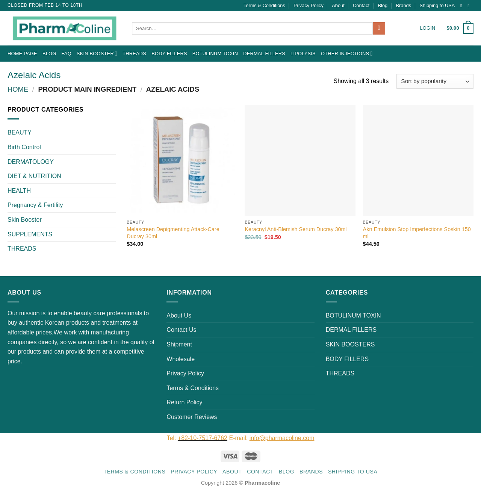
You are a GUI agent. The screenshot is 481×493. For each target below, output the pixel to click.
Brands (403, 5)
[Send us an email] (469, 5)
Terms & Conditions (264, 5)
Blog (383, 5)
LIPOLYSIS (303, 53)
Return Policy (184, 402)
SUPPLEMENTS (30, 234)
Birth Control (24, 147)
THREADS (134, 53)
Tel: (172, 438)
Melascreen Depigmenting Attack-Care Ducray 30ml (173, 232)
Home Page (22, 53)
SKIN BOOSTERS (350, 344)
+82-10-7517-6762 (202, 438)
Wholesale (180, 359)
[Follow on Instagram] (462, 5)
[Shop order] (434, 81)
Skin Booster (97, 53)
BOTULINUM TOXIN (215, 53)
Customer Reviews (191, 417)
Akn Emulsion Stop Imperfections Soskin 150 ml (417, 232)
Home (18, 89)
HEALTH (19, 191)
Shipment (179, 344)
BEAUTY (20, 132)
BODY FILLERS (169, 53)
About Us (178, 315)
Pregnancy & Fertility (35, 205)
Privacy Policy (308, 5)
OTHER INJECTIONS (347, 53)
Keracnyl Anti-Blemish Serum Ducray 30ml (295, 229)
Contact (361, 5)
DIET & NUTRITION (34, 176)
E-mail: (271, 438)
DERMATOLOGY (31, 162)
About (338, 5)
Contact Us (181, 330)
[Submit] (379, 28)
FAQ (66, 53)
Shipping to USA (437, 5)
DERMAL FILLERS (264, 53)
